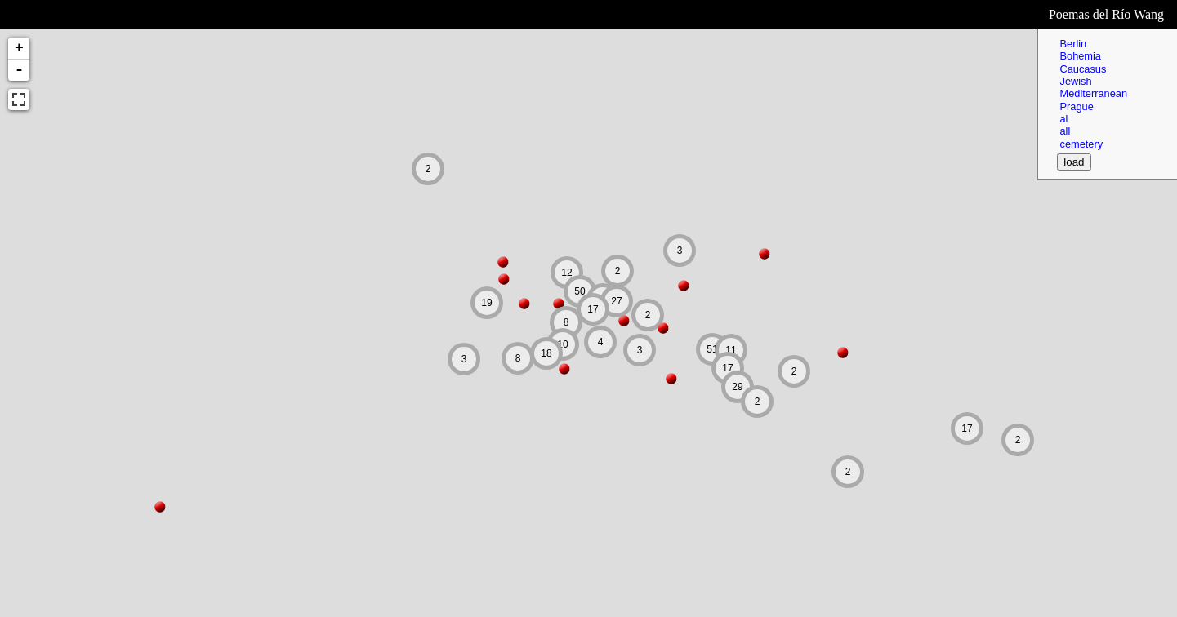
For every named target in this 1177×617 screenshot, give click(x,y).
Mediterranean (1093, 93)
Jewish (1075, 81)
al (1063, 119)
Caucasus (1082, 69)
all (1064, 131)
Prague (1076, 106)
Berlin (1072, 44)
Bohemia (1080, 56)
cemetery (1081, 144)
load (1073, 162)
